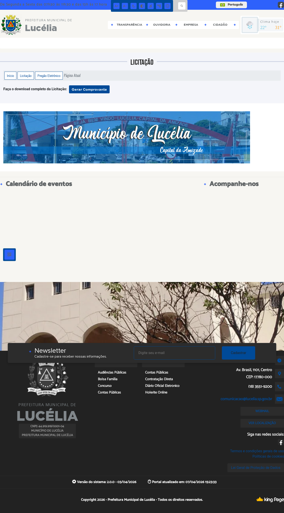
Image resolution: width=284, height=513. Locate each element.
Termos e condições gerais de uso (257, 451)
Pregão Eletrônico (48, 75)
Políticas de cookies (268, 456)
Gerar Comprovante (89, 89)
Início (10, 75)
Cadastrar (238, 353)
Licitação (26, 75)
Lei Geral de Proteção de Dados (255, 468)
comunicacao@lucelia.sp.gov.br (246, 399)
